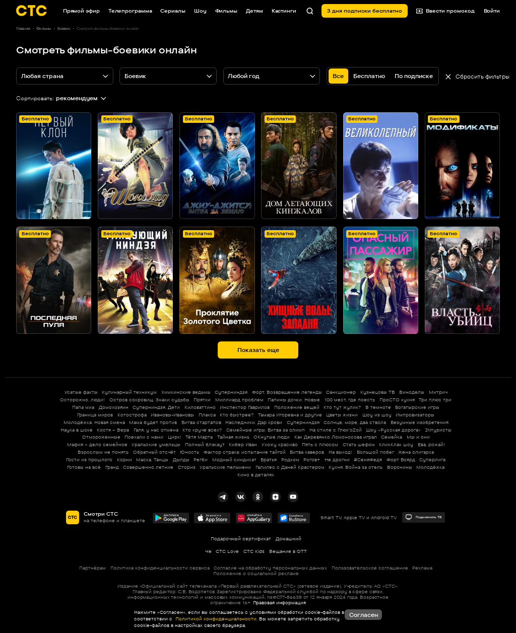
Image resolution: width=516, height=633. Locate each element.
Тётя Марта (199, 437)
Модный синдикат (234, 459)
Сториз (187, 467)
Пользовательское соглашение (370, 568)
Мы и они (418, 437)
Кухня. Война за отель (355, 467)
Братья (269, 459)
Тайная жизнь (233, 437)
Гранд (112, 467)
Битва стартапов (201, 422)
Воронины (399, 467)
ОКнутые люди (271, 437)
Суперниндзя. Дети (156, 407)
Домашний (288, 538)
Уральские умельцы (156, 444)
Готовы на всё (84, 467)
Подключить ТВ (423, 517)
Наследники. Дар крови (253, 422)
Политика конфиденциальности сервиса (160, 568)
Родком (290, 459)
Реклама (422, 568)
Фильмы (226, 11)
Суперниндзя (231, 392)
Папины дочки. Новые (294, 399)
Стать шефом (359, 444)
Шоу (200, 11)
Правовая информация (279, 602)
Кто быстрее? (236, 414)
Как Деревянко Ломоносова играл (335, 437)
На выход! (340, 452)
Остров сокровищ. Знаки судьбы (149, 399)
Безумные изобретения (419, 422)
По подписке (414, 76)
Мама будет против (153, 422)
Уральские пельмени (225, 467)
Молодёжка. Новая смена (94, 422)
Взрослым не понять (103, 452)
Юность (189, 452)
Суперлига (432, 459)
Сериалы (172, 11)
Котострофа (132, 414)
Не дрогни (337, 459)
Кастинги (284, 11)
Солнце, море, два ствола (355, 422)
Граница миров (95, 414)
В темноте (378, 407)
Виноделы (411, 392)
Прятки (202, 399)
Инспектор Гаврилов (245, 407)
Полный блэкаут (205, 444)
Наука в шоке (76, 430)
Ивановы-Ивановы (172, 414)
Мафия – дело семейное (97, 444)
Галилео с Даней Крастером (290, 467)
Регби (201, 459)
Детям (254, 11)
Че (208, 551)
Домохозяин (113, 407)
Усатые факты (81, 392)
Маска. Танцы (152, 459)
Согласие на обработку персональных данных (270, 568)
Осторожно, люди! (82, 399)
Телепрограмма (130, 11)
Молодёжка (430, 467)
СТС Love (227, 551)
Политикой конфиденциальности (215, 618)
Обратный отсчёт (154, 452)
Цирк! (174, 437)
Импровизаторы (415, 414)
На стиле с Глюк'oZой (335, 430)
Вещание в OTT (288, 551)
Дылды (181, 459)
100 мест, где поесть (350, 399)
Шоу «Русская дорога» (393, 430)
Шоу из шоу (377, 414)
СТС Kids (254, 551)
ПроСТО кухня (397, 399)
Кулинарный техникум (129, 392)
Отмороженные (101, 437)
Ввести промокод (445, 11)
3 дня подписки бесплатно (364, 11)
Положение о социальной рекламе (256, 573)
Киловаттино (200, 407)
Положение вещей (296, 407)
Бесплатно (369, 76)
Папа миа (83, 407)
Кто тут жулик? (342, 407)
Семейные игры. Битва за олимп (265, 430)
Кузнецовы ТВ (377, 392)
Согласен (363, 614)
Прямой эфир (81, 11)
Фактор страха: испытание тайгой (245, 452)
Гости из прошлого (89, 459)
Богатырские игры (417, 407)
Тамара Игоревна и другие (290, 414)
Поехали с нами (143, 437)
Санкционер (341, 392)
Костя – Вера (113, 430)
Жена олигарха (416, 452)
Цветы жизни (342, 414)
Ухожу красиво (280, 444)
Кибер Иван (243, 444)
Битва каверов (307, 452)
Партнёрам (92, 568)
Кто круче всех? (202, 430)
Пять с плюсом (320, 444)
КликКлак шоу (396, 444)
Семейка (391, 437)
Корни (124, 459)
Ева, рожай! (431, 444)
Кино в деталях (255, 474)
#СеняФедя (368, 459)
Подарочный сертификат (241, 538)
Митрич (438, 392)
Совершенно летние (148, 467)
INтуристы (438, 430)
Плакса (207, 414)
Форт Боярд (400, 459)
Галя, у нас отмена (156, 430)
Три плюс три (435, 399)
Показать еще (258, 350)
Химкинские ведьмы (186, 392)
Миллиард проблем (239, 399)
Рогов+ (311, 459)
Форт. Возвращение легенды (287, 392)
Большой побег (375, 452)
